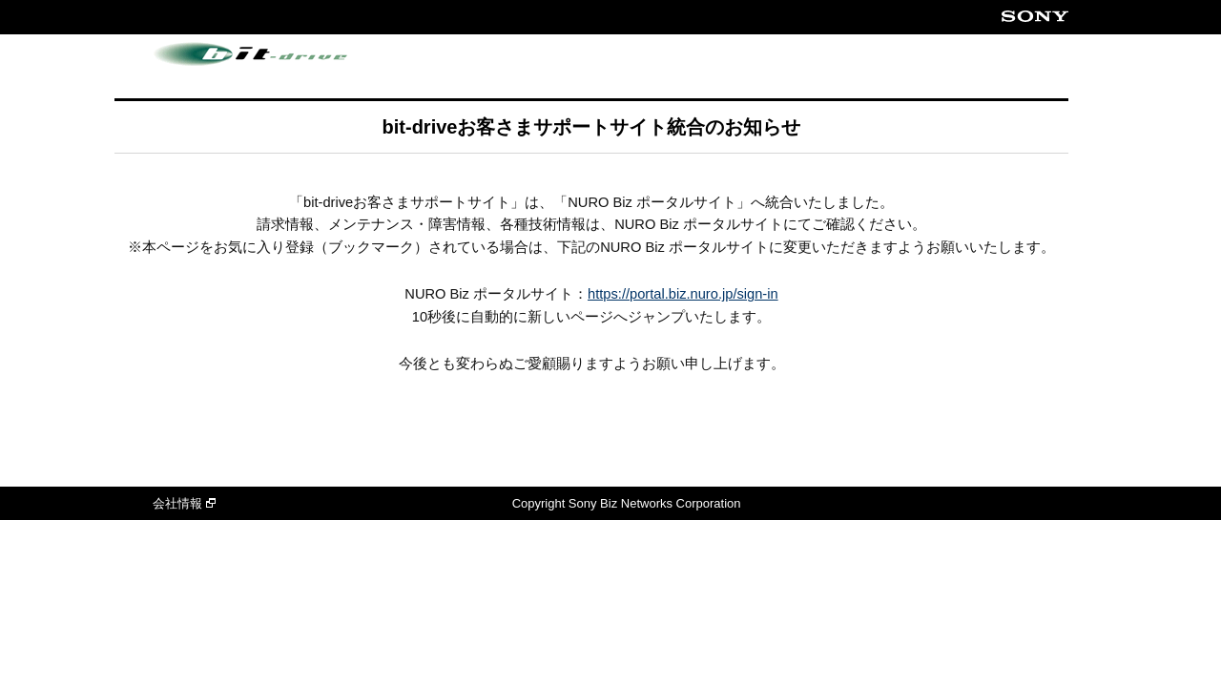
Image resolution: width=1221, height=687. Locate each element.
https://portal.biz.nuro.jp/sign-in (683, 294)
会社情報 (184, 503)
